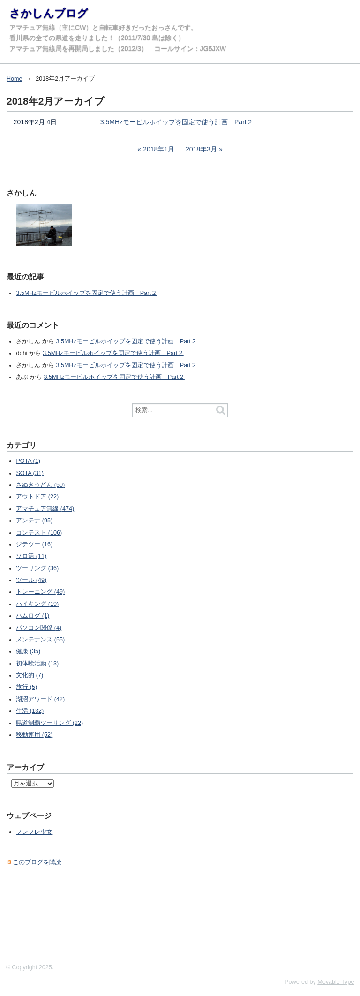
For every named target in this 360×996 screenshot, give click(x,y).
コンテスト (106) (39, 532)
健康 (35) (28, 651)
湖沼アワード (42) (40, 699)
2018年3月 (201, 149)
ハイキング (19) (37, 604)
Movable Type (335, 982)
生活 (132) (30, 711)
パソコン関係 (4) (38, 628)
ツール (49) (31, 580)
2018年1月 (158, 149)
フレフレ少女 (34, 832)
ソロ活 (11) (31, 556)
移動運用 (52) (34, 735)
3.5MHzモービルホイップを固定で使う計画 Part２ (176, 122)
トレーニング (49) (40, 592)
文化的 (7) (29, 675)
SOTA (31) (30, 473)
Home (14, 78)
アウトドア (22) (37, 496)
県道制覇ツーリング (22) (49, 723)
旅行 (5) (26, 687)
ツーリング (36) (37, 568)
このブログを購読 (37, 862)
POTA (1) (28, 461)
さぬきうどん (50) (40, 485)
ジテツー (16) (34, 544)
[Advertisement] (170, 934)
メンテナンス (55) (40, 639)
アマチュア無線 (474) (45, 509)
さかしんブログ (48, 13)
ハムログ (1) (32, 615)
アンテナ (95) (34, 520)
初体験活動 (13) (37, 663)
